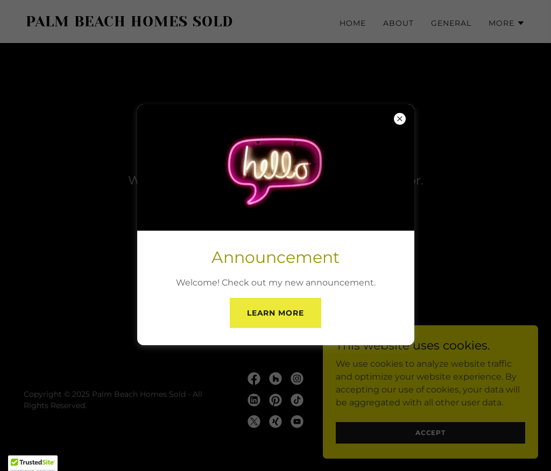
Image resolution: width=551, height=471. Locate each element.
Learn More (276, 313)
